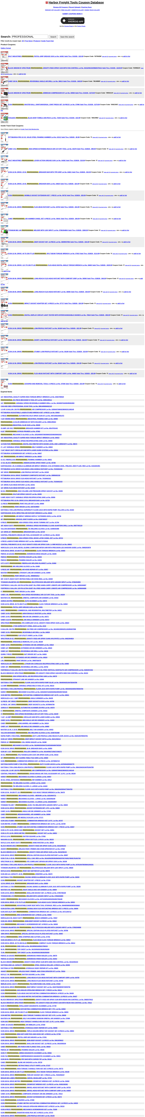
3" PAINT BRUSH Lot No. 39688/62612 (20, 576)
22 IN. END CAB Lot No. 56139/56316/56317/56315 (24, 946)
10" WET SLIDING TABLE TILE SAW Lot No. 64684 (24, 758)
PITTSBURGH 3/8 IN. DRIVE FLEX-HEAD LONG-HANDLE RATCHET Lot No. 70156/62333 (31, 481)
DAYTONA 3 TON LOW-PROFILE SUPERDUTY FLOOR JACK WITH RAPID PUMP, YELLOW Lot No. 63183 (37, 510)
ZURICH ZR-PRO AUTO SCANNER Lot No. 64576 (24, 601)
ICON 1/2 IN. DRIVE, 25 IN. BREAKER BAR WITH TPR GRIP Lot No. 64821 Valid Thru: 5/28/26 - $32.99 (46, 172)
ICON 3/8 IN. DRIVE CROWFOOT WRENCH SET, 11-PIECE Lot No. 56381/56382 (34, 1084)
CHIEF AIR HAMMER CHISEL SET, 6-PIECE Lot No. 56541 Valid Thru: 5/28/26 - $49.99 (40, 218)
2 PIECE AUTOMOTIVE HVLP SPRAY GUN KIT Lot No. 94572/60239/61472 (32, 415)
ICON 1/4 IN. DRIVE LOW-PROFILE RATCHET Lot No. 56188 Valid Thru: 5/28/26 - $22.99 (41, 328)
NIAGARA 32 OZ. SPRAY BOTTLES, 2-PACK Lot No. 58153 (27, 839)
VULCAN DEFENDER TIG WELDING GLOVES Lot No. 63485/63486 (30, 529)
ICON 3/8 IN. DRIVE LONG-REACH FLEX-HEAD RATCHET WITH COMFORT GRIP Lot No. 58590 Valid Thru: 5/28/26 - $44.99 (53, 278)
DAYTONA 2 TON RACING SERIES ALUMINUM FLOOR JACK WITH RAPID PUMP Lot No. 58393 (40, 877)
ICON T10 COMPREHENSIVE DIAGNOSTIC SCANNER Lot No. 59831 (30, 1056)
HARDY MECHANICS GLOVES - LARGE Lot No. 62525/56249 (28, 798)
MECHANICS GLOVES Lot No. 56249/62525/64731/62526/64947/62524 (31, 745)
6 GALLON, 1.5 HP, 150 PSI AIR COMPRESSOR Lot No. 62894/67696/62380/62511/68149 (37, 770)
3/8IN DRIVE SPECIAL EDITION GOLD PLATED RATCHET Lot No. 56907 (32, 933)
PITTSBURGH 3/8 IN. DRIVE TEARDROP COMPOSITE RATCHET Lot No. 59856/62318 (30, 475)
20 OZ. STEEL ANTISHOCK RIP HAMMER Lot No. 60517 (26, 780)
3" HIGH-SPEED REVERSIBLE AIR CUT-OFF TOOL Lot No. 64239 (29, 714)
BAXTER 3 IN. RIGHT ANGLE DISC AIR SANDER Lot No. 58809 (29, 890)
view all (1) (105, 56)
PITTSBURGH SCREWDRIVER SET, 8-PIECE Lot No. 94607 (21, 453)
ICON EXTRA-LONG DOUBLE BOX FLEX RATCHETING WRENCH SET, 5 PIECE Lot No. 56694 (39, 908)
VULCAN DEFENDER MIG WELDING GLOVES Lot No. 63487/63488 (30, 733)
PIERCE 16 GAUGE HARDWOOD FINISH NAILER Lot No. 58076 (29, 955)
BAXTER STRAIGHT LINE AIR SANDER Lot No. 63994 (25, 572)
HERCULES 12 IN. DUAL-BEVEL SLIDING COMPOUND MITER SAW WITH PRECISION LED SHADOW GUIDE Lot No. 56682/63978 (46, 547)
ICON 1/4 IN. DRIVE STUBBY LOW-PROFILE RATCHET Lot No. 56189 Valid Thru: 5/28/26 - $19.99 (44, 351)
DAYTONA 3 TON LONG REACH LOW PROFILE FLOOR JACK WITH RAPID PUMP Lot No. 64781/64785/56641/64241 (47, 864)
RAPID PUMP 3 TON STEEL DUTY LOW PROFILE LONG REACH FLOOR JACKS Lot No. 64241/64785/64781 (44, 736)
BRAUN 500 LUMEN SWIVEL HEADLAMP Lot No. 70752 (26, 1078)
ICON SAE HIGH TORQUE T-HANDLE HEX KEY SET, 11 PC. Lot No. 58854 (32, 1021)
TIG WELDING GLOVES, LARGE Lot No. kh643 (23, 783)
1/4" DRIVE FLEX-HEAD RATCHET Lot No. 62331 (18, 485)
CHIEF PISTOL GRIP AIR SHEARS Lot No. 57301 (24, 1037)
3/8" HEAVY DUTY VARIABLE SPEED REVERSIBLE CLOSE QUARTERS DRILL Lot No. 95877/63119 (41, 525)
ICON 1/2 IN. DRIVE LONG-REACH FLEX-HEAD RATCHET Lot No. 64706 (32, 981)
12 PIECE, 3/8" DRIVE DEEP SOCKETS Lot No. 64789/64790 (28, 704)
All (23, 41)
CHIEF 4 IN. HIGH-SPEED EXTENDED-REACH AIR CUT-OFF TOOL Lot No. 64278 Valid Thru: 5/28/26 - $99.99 (48, 149)
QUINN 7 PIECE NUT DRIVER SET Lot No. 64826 (24, 654)
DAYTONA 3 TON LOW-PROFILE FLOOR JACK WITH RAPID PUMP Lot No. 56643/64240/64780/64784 (42, 689)
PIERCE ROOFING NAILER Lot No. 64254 (21, 557)
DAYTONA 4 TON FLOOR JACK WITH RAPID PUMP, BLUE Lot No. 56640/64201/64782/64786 (39, 682)
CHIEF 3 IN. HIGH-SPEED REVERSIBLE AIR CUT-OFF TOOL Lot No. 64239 (33, 594)
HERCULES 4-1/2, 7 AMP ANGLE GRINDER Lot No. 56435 (27, 698)
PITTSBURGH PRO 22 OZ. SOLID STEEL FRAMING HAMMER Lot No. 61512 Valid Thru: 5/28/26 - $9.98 (40, 137)
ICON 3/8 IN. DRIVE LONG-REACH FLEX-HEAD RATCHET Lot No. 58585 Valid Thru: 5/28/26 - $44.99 (45, 292)
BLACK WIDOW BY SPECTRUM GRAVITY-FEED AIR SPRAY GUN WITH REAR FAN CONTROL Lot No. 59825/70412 (47, 999)
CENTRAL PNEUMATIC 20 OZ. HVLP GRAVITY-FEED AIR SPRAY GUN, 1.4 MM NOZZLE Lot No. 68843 (36, 544)
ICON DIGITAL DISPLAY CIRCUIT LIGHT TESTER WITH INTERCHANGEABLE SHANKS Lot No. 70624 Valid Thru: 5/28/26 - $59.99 (55, 315)
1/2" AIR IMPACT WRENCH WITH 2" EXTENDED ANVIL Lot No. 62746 (31, 516)
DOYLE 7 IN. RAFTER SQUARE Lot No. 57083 (23, 974)
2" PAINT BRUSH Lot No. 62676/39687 (20, 507)
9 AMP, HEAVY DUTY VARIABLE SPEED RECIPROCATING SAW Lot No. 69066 (28, 497)
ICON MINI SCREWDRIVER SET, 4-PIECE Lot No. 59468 (26, 915)
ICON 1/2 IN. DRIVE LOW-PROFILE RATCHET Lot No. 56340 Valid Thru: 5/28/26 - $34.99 (41, 363)
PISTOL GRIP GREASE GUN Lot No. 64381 (22, 607)
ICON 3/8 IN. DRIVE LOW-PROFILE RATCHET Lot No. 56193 (28, 1116)
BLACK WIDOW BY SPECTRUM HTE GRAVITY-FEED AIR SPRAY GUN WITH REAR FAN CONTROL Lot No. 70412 (46, 1003)
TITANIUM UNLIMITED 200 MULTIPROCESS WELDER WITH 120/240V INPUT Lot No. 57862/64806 (41, 582)
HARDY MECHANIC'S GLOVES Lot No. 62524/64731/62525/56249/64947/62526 (34, 692)
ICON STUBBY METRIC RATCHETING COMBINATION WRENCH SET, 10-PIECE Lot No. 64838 (39, 1103)
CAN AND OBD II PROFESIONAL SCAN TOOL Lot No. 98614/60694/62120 (26, 406)
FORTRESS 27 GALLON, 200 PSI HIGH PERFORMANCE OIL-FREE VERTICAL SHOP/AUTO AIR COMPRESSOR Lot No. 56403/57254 (47, 670)
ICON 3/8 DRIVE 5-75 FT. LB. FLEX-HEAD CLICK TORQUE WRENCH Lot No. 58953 (35, 940)
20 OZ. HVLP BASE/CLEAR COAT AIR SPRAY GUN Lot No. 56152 (29, 755)
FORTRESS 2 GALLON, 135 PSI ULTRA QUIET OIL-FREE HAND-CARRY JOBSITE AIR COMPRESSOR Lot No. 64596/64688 (43, 588)
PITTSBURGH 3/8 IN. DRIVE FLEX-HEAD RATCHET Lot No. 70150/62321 (26, 478)
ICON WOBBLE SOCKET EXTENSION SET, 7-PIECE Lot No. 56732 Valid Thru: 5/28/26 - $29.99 (43, 195)
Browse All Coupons (60, 7)
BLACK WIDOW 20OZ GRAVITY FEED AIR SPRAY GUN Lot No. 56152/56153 (33, 846)
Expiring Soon (87, 7)
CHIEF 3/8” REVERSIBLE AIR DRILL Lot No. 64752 (24, 667)
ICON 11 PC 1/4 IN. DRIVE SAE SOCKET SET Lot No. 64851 (27, 830)
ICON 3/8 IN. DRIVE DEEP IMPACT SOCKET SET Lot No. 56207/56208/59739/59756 (35, 987)
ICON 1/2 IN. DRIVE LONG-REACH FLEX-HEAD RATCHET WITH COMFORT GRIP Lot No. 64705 (40, 977)
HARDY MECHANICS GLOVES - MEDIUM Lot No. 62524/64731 (28, 795)
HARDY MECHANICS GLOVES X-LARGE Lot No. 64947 (26, 777)
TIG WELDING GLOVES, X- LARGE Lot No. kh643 (24, 786)
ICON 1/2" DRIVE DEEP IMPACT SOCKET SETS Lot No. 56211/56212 (31, 739)
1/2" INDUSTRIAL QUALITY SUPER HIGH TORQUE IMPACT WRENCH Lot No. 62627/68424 (32, 397)
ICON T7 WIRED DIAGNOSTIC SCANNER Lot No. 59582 (26, 1053)
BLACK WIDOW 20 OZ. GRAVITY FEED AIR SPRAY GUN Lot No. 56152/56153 (34, 852)
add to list (126, 56)
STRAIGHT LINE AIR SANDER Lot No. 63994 (22, 679)
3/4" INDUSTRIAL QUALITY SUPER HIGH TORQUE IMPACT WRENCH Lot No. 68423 (30, 437)
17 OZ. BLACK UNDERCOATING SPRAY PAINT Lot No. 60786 (28, 463)
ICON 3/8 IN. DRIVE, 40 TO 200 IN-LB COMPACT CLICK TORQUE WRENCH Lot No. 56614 (38, 943)
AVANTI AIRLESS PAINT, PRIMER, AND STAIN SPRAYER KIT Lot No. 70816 (33, 971)
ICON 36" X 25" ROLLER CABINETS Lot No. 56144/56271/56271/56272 (31, 751)
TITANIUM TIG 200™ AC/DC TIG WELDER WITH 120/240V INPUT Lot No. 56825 (34, 805)
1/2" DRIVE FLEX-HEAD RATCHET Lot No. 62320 (18, 488)
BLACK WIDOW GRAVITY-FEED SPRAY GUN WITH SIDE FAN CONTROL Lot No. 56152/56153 (39, 962)
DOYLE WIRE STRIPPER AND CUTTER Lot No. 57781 (25, 937)
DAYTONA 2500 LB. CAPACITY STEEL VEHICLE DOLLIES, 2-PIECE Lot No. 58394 (35, 965)
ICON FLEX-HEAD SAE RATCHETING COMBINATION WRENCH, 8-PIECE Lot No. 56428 (37, 993)
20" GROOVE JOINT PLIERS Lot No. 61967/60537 (24, 519)
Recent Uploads (74, 7)
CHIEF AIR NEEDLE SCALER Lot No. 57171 (22, 817)
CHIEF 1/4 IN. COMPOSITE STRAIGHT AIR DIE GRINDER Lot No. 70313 (32, 1094)
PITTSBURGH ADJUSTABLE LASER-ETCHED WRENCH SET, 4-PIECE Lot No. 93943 (30, 412)
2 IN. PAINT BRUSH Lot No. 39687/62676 (21, 660)
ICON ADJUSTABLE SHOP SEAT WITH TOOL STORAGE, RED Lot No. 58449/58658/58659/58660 (40, 905)
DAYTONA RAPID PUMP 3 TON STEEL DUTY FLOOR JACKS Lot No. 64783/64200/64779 (37, 764)
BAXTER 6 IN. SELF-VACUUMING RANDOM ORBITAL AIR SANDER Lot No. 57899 (35, 1018)
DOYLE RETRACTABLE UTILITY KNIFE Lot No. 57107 (25, 1065)
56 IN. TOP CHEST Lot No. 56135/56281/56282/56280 (25, 949)
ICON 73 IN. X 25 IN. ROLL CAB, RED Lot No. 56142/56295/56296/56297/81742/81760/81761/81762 (41, 858)
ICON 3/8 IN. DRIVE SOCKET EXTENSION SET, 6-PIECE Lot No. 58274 (31, 1097)
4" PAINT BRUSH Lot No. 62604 (18, 591)
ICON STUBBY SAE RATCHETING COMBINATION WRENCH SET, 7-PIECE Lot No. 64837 (37, 827)
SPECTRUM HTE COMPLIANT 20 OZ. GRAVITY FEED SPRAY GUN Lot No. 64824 (35, 623)
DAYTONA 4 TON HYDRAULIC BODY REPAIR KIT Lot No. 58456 (29, 1028)
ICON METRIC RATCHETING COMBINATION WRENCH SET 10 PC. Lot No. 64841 (35, 695)
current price (113, 56)
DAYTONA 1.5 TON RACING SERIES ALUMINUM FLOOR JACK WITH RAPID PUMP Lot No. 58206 (41, 886)
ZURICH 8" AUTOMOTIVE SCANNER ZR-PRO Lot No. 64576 (28, 707)
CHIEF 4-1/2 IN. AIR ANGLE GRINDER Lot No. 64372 (25, 620)
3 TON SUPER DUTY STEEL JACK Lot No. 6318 (23, 626)
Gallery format (6, 48)
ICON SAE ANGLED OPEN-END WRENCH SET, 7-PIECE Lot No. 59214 (31, 990)
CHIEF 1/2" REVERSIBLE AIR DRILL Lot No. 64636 (24, 651)
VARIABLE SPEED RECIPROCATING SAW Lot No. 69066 (26, 441)
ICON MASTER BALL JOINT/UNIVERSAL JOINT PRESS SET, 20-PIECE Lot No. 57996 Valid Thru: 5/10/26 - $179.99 (50, 104)
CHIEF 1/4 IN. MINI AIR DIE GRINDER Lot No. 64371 (25, 616)
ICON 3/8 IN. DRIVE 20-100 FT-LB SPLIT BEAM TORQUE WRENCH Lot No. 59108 (35, 1072)
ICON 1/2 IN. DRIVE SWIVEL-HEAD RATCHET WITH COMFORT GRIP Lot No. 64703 (36, 1087)
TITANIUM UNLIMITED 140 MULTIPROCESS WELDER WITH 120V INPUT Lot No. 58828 (37, 868)
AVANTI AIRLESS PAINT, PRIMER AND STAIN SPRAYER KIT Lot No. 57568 (33, 849)
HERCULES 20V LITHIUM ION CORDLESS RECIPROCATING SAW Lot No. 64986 (35, 663)
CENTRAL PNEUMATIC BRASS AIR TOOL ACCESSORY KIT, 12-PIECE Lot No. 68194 (30, 535)
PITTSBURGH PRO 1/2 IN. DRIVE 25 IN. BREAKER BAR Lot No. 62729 (25, 500)
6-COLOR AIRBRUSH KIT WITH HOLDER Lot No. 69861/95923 (28, 422)
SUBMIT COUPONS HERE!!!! (72, 14)
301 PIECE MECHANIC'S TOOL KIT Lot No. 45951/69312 (26, 400)
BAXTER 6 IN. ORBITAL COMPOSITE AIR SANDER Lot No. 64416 (29, 598)
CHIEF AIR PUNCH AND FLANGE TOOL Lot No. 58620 (26, 1046)
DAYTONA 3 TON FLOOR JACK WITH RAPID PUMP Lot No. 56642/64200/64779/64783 (36, 789)
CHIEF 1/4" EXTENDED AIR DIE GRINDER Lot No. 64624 (26, 648)
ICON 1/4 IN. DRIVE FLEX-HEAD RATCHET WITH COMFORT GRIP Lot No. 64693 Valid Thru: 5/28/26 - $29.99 (48, 373)
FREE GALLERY (66, 10)
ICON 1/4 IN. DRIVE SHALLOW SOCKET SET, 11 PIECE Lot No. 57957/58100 (33, 893)
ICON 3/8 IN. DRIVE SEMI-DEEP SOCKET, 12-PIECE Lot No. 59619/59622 (32, 1040)
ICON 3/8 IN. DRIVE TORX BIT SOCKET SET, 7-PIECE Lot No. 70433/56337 (33, 1075)
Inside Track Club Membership (30, 129)
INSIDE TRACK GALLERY (92, 10)
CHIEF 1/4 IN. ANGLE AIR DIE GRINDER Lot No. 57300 (26, 811)
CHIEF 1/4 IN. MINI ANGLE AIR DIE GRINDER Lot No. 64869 (27, 720)
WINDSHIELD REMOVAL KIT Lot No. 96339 (22, 642)
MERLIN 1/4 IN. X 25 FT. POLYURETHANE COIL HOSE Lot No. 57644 (30, 984)
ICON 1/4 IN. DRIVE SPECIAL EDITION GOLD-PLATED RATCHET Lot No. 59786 (34, 930)
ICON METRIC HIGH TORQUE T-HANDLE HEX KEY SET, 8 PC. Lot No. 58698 (33, 1015)
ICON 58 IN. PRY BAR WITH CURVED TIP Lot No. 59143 (26, 1059)
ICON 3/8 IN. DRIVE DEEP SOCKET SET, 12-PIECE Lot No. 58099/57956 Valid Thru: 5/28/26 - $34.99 (45, 242)
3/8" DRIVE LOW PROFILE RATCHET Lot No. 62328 (25, 472)
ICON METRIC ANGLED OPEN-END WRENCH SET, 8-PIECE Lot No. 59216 (32, 1106)
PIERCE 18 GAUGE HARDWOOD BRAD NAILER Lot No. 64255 (28, 554)
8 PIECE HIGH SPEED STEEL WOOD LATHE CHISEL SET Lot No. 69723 (32, 538)
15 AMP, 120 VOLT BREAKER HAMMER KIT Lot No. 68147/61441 (29, 428)
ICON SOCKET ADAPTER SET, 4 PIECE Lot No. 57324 (25, 880)
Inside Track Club (47, 41)
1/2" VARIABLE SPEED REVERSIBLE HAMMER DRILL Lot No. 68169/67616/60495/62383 (37, 403)
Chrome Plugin (68, 26)
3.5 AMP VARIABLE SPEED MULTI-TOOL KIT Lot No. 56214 (27, 685)
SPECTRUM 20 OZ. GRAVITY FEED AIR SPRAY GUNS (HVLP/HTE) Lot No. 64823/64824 (37, 638)
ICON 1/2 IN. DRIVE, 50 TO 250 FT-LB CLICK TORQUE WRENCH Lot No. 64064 (34, 604)
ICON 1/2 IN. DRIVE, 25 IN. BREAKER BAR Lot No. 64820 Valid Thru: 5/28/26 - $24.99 (40, 184)
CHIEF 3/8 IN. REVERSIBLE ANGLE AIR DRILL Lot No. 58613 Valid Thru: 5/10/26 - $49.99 (41, 81)
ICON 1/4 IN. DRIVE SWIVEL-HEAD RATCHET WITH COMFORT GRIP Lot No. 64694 (36, 1090)
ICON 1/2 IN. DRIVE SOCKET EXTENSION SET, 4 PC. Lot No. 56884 (30, 808)
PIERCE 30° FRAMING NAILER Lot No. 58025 (22, 1050)
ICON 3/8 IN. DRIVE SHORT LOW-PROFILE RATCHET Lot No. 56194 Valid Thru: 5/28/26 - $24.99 (44, 340)
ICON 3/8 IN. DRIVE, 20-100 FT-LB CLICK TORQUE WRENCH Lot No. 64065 (33, 550)
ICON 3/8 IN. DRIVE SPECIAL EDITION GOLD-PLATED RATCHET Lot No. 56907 (34, 855)
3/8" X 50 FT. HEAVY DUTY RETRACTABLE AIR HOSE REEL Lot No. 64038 (27, 579)
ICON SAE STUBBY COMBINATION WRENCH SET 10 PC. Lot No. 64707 (32, 820)
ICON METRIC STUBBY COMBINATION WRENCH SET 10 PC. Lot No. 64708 (33, 824)
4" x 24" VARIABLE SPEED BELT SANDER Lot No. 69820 (27, 447)
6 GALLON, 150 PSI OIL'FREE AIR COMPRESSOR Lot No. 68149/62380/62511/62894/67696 (38, 629)
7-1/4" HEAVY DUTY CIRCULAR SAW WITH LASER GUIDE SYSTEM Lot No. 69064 (29, 450)
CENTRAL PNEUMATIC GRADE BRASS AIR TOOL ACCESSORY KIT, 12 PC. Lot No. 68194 (38, 773)
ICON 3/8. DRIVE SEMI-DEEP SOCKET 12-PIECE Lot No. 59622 (29, 921)
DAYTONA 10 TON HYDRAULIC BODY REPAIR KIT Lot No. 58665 (29, 968)
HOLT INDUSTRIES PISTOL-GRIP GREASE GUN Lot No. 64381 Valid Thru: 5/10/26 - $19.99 (42, 56)
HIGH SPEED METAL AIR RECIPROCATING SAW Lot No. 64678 (29, 676)
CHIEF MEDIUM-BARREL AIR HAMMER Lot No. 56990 (25, 814)
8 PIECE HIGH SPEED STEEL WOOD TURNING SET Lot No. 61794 (30, 522)
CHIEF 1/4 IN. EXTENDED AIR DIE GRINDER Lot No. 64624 (27, 645)
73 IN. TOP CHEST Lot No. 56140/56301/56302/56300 (25, 952)
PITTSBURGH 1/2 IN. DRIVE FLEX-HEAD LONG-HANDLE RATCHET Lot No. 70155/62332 (31, 469)
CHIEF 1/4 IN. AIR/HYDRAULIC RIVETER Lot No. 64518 (26, 613)
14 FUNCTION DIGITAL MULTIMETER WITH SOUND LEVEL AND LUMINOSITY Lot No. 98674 (39, 444)
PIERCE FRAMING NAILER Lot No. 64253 (21, 560)
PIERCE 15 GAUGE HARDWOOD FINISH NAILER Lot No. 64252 (29, 959)
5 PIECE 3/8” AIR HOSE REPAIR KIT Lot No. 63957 (24, 569)
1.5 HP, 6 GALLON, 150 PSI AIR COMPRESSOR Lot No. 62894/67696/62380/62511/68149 (37, 409)
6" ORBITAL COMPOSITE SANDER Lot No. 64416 (24, 711)
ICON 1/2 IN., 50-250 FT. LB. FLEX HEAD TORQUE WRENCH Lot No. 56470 (33, 792)
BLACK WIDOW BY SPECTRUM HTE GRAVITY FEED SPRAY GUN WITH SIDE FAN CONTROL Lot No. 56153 (44, 673)
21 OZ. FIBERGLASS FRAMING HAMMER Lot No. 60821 (26, 459)
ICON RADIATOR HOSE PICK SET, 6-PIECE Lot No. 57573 (27, 1112)
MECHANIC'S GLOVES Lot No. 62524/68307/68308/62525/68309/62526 (31, 434)
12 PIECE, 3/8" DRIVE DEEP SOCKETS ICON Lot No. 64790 (27, 701)
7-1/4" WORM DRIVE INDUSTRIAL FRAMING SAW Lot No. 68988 (29, 419)
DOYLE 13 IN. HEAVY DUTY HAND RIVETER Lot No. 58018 (27, 842)
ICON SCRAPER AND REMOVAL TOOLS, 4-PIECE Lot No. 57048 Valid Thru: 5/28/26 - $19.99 (42, 384)
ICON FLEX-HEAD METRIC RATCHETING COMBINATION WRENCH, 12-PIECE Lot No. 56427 (39, 996)
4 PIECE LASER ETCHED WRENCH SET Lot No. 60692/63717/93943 (24, 541)
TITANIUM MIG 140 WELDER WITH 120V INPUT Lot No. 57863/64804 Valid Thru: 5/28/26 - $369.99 (44, 230)
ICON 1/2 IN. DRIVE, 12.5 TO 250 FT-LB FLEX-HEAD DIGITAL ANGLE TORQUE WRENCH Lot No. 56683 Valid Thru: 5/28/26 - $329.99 (56, 265)
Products (37, 41)
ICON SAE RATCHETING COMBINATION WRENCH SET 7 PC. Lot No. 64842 (33, 1009)
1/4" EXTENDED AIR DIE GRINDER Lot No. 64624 (24, 657)
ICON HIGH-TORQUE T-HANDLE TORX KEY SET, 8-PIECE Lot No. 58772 (32, 1068)
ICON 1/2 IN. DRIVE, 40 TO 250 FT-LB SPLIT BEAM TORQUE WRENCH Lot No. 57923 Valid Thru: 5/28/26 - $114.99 (50, 253)
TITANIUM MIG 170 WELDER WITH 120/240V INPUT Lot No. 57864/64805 (32, 896)
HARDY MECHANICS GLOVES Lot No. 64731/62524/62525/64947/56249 (31, 899)
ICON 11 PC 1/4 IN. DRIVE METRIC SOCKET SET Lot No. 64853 (29, 833)
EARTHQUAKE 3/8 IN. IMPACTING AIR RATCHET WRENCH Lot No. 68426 (26, 513)
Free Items (28, 41)
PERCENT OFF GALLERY (52, 10)
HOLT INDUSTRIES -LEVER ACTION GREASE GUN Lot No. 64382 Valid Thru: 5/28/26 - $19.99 (43, 160)
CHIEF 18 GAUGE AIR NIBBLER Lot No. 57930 (23, 1025)
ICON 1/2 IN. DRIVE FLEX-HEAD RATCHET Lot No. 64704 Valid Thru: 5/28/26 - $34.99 (40, 207)
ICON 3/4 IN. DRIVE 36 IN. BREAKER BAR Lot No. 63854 (26, 748)
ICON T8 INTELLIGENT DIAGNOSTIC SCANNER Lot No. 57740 (28, 1006)
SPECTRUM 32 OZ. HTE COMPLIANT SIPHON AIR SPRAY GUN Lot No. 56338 (34, 861)
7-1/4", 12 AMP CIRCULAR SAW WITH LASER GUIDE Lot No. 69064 (30, 717)
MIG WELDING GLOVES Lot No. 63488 (20, 566)
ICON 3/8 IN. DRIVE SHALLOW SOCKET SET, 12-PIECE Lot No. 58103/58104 (33, 1043)
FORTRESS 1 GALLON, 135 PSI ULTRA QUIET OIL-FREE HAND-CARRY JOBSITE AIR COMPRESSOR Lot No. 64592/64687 (43, 585)
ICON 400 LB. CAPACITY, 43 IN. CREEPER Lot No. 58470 (26, 874)
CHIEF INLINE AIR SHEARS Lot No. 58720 (21, 1062)
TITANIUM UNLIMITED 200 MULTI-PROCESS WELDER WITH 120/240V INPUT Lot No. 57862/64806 (41, 927)
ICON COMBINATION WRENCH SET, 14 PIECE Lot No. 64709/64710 (30, 761)
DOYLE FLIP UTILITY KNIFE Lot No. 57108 (21, 635)
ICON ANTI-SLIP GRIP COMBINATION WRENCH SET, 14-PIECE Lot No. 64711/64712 (36, 911)
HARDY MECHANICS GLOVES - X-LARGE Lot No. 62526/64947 (29, 802)
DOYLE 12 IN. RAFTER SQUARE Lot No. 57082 (23, 836)
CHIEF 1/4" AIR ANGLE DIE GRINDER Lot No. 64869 (25, 726)
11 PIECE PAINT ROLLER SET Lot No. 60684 (22, 503)
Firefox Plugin (81, 26)
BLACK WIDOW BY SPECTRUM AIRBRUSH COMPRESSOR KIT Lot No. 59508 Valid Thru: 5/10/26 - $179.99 (48, 93)
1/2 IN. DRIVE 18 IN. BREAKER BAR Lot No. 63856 (24, 883)
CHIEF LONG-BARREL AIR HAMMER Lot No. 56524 (25, 723)
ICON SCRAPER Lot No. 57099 (17, 1100)
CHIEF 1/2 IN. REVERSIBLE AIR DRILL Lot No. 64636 (25, 632)
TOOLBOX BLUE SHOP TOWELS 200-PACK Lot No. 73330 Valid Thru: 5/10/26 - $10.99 (40, 118)
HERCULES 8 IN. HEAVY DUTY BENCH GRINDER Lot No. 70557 (29, 918)
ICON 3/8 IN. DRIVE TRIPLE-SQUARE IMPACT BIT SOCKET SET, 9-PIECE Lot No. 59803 (37, 1031)
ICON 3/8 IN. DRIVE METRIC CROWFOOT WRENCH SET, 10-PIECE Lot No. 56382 (35, 1081)
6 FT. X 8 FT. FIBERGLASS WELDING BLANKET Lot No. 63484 (28, 563)
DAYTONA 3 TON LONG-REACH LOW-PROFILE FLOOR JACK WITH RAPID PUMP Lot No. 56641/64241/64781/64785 (47, 767)
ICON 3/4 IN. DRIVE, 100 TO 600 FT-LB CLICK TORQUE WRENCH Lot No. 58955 (34, 1012)
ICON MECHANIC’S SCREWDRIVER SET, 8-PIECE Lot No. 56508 (29, 924)
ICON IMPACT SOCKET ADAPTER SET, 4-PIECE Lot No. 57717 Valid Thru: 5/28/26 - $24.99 (42, 303)
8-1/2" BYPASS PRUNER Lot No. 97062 (20, 431)
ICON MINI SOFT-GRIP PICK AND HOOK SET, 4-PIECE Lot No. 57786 (31, 1034)
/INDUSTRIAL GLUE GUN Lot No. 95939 (20, 425)
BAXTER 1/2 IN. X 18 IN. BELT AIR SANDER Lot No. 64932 (27, 729)
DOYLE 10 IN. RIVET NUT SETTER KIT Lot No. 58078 (25, 871)
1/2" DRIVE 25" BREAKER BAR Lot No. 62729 (23, 532)
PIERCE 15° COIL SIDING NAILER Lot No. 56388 (23, 742)
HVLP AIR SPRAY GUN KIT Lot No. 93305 (21, 494)
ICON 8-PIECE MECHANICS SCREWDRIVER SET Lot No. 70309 (29, 1109)
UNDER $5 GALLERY (78, 10)
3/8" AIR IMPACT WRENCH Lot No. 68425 (21, 456)
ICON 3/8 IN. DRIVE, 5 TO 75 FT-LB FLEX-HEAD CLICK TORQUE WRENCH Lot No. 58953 (38, 902)
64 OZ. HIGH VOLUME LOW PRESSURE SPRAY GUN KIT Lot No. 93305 (32, 491)
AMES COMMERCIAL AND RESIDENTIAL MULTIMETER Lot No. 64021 (31, 610)
